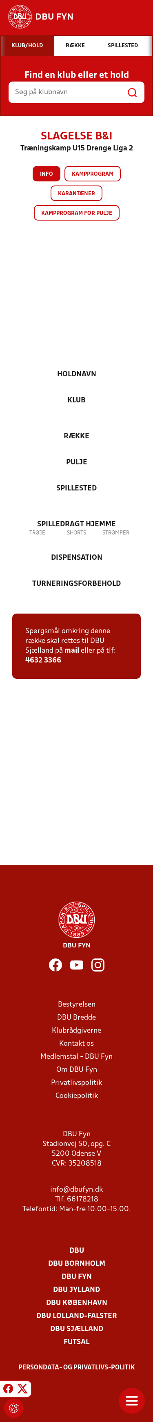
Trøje (37, 533)
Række (76, 436)
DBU (76, 1251)
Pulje (76, 462)
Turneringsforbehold (76, 584)
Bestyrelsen (76, 1004)
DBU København (76, 1303)
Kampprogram (92, 174)
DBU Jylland (76, 1290)
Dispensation (76, 557)
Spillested (76, 488)
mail (71, 650)
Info (46, 174)
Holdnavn (76, 374)
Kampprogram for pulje (76, 213)
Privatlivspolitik (76, 1083)
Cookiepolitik (76, 1096)
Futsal (76, 1342)
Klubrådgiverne (76, 1030)
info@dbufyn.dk (76, 1189)
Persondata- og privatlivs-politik (76, 1368)
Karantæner (76, 194)
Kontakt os (76, 1043)
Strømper (115, 533)
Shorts (76, 533)
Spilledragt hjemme (76, 524)
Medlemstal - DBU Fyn (76, 1056)
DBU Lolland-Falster (76, 1316)
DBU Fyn (77, 1277)
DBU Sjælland (76, 1329)
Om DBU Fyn (76, 1069)
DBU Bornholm (76, 1264)
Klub (76, 400)
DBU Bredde (76, 1017)
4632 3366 (43, 660)
